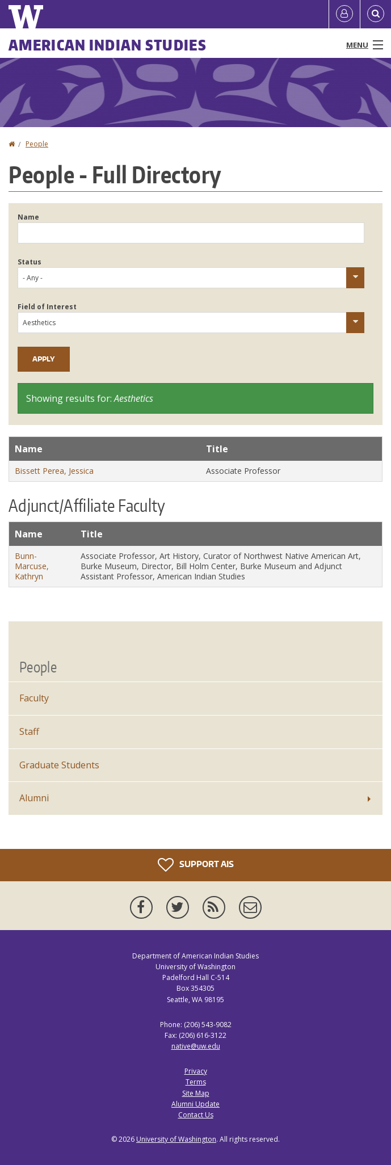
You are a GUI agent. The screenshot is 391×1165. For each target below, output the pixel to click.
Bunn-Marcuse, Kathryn (32, 566)
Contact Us (195, 1115)
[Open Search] (375, 14)
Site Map (195, 1093)
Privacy (195, 1071)
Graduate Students (59, 765)
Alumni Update (195, 1104)
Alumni (34, 798)
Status (29, 262)
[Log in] (344, 14)
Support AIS (196, 865)
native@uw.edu (195, 1046)
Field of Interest (47, 307)
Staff (29, 731)
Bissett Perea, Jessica (54, 470)
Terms (196, 1082)
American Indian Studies (108, 44)
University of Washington (176, 1139)
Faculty (34, 698)
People (37, 144)
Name (28, 217)
